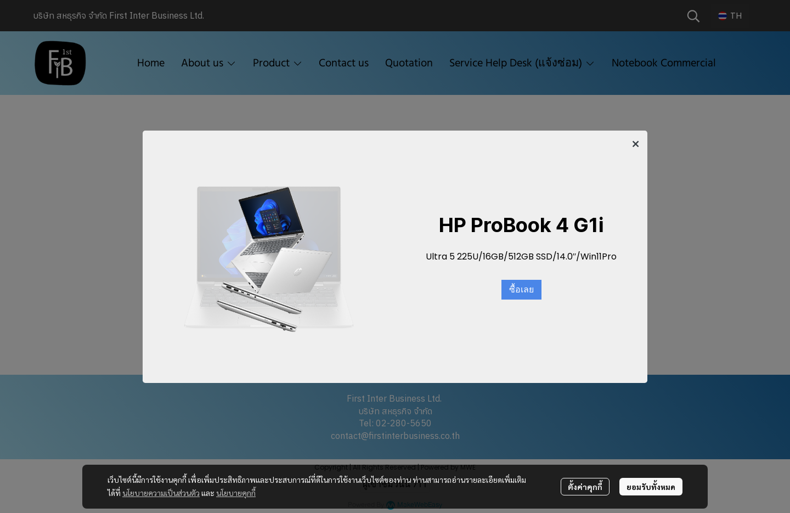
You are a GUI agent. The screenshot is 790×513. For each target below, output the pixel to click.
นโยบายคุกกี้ (236, 493)
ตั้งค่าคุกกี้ (585, 487)
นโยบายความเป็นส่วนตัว (161, 493)
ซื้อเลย (521, 290)
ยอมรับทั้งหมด (651, 487)
